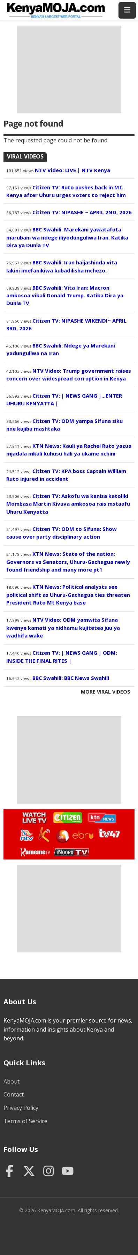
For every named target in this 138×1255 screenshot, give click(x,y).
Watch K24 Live (44, 834)
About (11, 1081)
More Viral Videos (105, 691)
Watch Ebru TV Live (82, 836)
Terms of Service (25, 1121)
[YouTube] (68, 1172)
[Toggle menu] (127, 10)
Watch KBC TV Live (61, 835)
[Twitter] (29, 1172)
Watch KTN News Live (100, 817)
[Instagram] (49, 1172)
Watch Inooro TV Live (71, 850)
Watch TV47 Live (109, 833)
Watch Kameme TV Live (34, 851)
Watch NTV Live (27, 835)
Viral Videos (25, 156)
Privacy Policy (20, 1108)
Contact (13, 1094)
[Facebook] (9, 1172)
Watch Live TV (32, 816)
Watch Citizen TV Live (67, 817)
